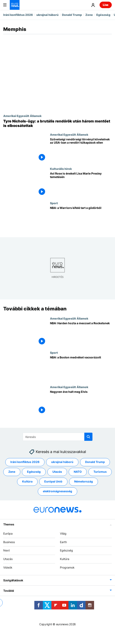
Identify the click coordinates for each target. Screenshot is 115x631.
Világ (63, 533)
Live (105, 5)
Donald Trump (72, 14)
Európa (8, 533)
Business (9, 542)
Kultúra (64, 559)
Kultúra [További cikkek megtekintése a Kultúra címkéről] (27, 481)
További (8, 590)
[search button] (88, 437)
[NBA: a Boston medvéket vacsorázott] (81, 368)
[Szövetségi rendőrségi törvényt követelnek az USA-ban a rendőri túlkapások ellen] (81, 150)
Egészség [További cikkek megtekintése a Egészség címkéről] (34, 472)
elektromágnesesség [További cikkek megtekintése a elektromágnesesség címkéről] (57, 491)
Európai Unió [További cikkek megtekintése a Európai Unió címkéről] (53, 481)
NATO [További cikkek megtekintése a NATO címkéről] (78, 472)
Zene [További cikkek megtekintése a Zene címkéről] (11, 472)
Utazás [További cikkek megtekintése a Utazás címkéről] (57, 472)
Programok (67, 567)
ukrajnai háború (47, 14)
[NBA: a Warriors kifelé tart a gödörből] (81, 218)
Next (6, 550)
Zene (89, 14)
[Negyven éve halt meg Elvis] (81, 402)
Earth (63, 542)
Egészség (103, 14)
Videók (7, 567)
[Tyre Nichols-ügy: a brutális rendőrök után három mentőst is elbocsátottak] (57, 123)
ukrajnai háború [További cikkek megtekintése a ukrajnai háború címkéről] (62, 462)
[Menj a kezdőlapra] (15, 5)
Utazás (8, 559)
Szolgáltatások (13, 580)
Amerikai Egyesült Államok (22, 115)
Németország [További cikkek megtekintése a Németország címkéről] (83, 481)
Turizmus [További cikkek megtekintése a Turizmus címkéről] (100, 472)
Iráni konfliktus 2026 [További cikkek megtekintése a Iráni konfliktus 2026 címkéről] (24, 462)
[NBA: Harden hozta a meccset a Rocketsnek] (81, 334)
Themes (8, 524)
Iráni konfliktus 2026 (18, 14)
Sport (54, 203)
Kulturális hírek (61, 168)
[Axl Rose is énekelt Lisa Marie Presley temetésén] (81, 184)
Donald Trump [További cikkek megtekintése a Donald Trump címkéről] (95, 462)
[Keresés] (57, 437)
